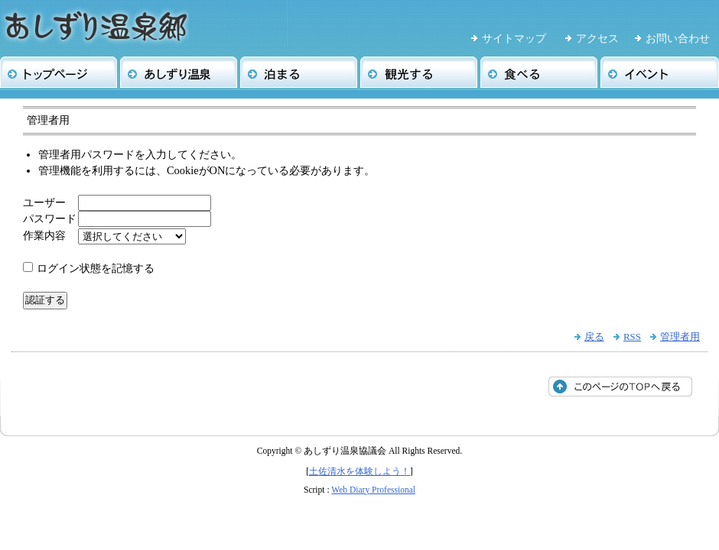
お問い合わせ (678, 38)
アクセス (597, 38)
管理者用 (680, 336)
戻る (594, 336)
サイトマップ (514, 38)
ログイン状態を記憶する (96, 268)
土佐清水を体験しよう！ (359, 471)
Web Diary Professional (373, 489)
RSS (632, 336)
